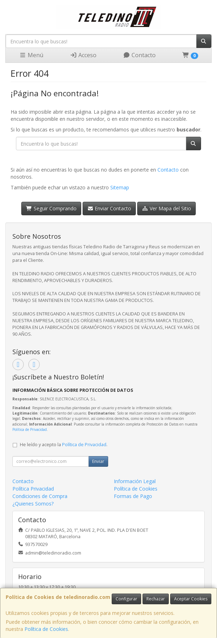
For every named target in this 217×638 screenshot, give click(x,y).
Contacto (139, 55)
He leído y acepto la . (63, 445)
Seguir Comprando (51, 208)
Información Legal (135, 481)
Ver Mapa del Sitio (166, 208)
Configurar (126, 599)
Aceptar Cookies (190, 599)
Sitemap (119, 187)
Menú (31, 55)
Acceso (83, 55)
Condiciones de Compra (39, 496)
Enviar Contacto (109, 208)
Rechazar (155, 599)
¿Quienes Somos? (33, 503)
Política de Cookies (46, 629)
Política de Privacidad (29, 429)
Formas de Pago (133, 496)
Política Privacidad (33, 488)
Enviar (98, 461)
